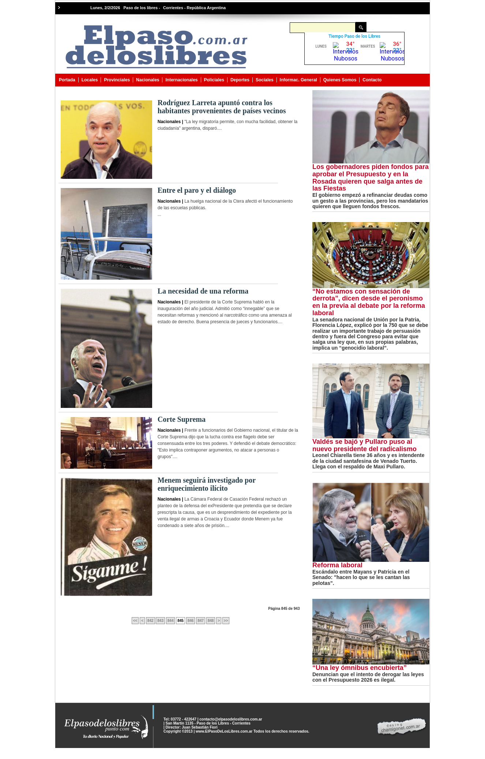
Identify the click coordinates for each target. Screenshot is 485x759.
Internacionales (181, 79)
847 (201, 621)
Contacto (371, 79)
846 (191, 621)
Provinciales (117, 79)
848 (211, 621)
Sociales (265, 79)
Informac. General (298, 79)
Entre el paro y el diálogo (197, 190)
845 (180, 621)
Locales (90, 79)
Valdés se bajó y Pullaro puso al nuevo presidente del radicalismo (364, 445)
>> (226, 621)
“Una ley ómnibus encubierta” (359, 667)
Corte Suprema (182, 419)
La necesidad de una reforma (203, 291)
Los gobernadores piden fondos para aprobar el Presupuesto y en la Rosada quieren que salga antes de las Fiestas (370, 177)
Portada (67, 79)
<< (135, 621)
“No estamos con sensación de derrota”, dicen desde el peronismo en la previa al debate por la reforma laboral (368, 302)
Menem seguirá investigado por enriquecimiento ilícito (207, 484)
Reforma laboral (337, 565)
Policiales (214, 79)
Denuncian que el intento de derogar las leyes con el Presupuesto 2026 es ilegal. (368, 677)
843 (160, 621)
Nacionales (147, 79)
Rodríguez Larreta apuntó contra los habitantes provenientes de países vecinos (222, 107)
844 (171, 621)
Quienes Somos (340, 79)
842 (150, 621)
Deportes (239, 79)
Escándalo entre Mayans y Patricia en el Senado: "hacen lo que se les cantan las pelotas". (361, 577)
